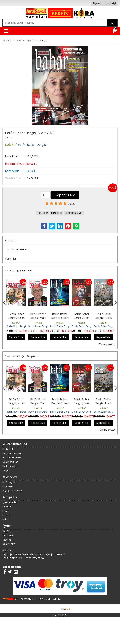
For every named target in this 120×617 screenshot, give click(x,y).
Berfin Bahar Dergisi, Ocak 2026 (81, 317)
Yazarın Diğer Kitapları (18, 270)
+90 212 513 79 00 (12, 558)
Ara (112, 23)
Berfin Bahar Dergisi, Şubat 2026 (59, 317)
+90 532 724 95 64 (34, 558)
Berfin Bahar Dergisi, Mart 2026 (38, 317)
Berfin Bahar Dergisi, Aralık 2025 (103, 317)
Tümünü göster (106, 344)
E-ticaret (55, 608)
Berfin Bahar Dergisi (16, 326)
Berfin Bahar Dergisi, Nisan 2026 (16, 317)
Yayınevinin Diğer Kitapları (20, 356)
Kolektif (16, 322)
